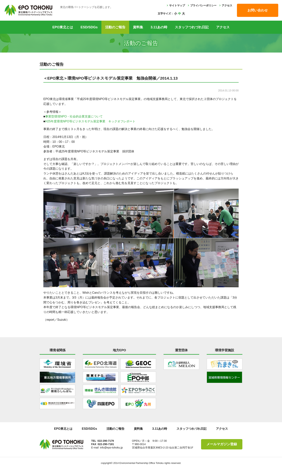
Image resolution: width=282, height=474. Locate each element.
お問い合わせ (257, 10)
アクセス (227, 5)
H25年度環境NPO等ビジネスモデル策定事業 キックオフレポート (90, 121)
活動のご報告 (115, 27)
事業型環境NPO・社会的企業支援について (74, 116)
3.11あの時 (159, 27)
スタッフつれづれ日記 (192, 27)
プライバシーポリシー (203, 5)
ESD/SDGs (89, 27)
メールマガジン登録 (222, 444)
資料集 (138, 27)
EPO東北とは (62, 27)
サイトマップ (177, 5)
